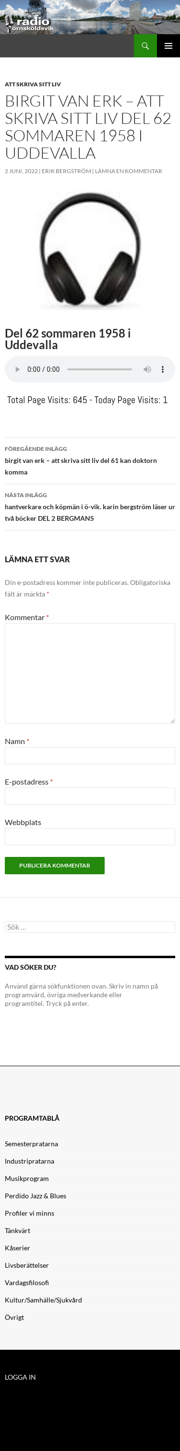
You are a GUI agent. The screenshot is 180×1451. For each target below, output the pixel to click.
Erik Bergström (66, 171)
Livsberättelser (27, 1265)
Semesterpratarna (31, 1143)
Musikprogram (27, 1178)
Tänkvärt (17, 1230)
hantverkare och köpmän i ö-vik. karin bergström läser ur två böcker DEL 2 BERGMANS (90, 505)
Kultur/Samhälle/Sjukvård (43, 1300)
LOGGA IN (20, 1377)
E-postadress (29, 781)
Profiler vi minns (29, 1213)
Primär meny (168, 45)
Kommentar (27, 617)
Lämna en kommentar (128, 171)
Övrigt (14, 1317)
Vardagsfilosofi (27, 1282)
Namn (17, 741)
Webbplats (23, 822)
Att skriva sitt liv (33, 84)
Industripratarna (29, 1161)
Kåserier (17, 1248)
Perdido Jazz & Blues (35, 1196)
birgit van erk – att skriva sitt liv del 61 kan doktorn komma (90, 459)
